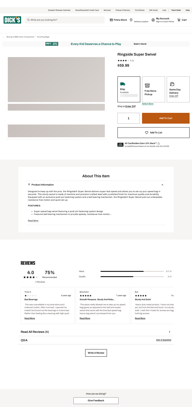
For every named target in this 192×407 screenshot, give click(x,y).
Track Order (176, 10)
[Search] (67, 20)
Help (188, 10)
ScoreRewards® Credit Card (87, 10)
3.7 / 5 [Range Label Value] (168, 271)
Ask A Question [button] (163, 340)
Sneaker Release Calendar (59, 10)
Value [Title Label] (81, 271)
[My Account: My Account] (163, 20)
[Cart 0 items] (182, 20)
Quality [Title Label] (82, 276)
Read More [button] (33, 221)
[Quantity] (128, 118)
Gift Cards (153, 10)
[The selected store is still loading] (118, 20)
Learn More (140, 44)
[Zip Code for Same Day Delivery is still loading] (139, 20)
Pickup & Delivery (123, 10)
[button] (147, 103)
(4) (133, 60)
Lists (164, 10)
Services (107, 10)
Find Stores (139, 10)
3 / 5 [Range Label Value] (169, 277)
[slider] (132, 271)
